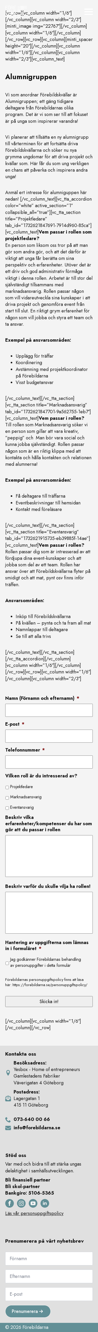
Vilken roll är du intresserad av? (41, 776)
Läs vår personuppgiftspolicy (34, 1213)
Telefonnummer (25, 750)
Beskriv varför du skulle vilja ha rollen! (47, 886)
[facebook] (9, 1203)
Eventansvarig (22, 807)
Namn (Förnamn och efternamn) (42, 698)
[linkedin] (45, 1203)
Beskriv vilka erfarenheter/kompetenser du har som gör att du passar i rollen (48, 824)
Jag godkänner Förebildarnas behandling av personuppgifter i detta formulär (45, 962)
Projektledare (21, 787)
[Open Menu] (88, 12)
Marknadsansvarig (26, 797)
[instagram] (21, 1203)
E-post (15, 724)
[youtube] (33, 1203)
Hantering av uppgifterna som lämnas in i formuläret (47, 946)
